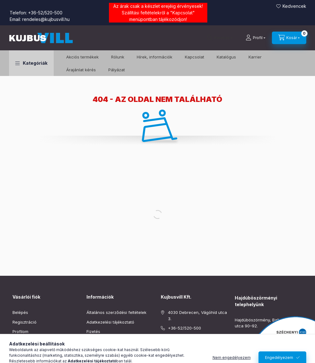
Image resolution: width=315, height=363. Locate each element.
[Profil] (255, 38)
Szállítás (94, 341)
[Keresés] (219, 38)
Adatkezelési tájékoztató (110, 322)
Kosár (17, 341)
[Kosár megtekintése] (289, 38)
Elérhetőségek (100, 350)
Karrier (255, 56)
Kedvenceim (24, 350)
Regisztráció (24, 322)
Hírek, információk (154, 56)
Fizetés (93, 331)
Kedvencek (294, 6)
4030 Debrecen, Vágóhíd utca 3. (197, 315)
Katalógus (226, 56)
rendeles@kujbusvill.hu (46, 19)
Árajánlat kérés (81, 69)
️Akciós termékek (82, 56)
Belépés (20, 312)
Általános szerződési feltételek (116, 312)
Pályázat (116, 69)
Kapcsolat (182, 12)
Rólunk (117, 56)
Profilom (20, 331)
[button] (31, 63)
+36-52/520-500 (45, 12)
